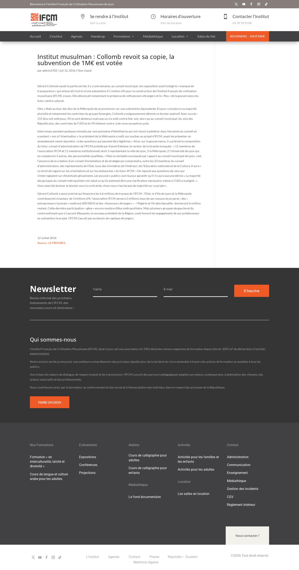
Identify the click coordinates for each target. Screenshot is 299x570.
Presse (154, 557)
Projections (87, 473)
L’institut (93, 557)
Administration (238, 457)
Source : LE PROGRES (51, 243)
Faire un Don (49, 402)
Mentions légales (146, 562)
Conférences (88, 465)
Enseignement (237, 473)
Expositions (87, 457)
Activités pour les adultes (196, 469)
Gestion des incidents (242, 489)
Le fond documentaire (145, 497)
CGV (230, 497)
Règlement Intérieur (241, 505)
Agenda (114, 557)
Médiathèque (236, 481)
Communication (238, 465)
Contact (135, 557)
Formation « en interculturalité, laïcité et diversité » (47, 461)
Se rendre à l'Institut (109, 16)
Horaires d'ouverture (181, 16)
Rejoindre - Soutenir (247, 36)
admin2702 (49, 70)
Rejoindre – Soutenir (183, 557)
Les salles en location (193, 494)
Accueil (35, 36)
